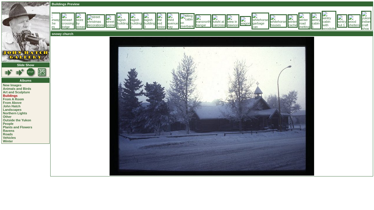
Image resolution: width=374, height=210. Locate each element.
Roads (8, 134)
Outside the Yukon (17, 120)
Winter (8, 141)
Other (7, 116)
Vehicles (9, 137)
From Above (12, 102)
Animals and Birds (17, 88)
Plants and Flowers (17, 127)
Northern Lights (15, 113)
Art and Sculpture (16, 92)
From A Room (13, 99)
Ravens (8, 130)
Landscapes (12, 109)
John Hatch (11, 106)
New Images (12, 85)
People (8, 123)
